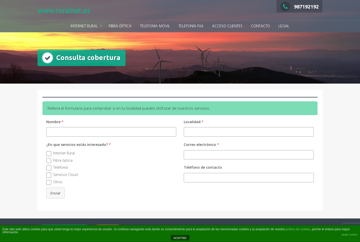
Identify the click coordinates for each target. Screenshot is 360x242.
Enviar (55, 192)
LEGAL (283, 26)
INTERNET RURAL (84, 26)
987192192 (299, 7)
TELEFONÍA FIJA (191, 26)
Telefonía (60, 167)
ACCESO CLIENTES (227, 26)
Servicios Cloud (65, 174)
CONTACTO (260, 26)
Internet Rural (64, 153)
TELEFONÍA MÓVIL (155, 26)
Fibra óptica (62, 160)
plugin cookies (350, 234)
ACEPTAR (180, 237)
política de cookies (298, 229)
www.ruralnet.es (64, 10)
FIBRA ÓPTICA (120, 26)
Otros (57, 181)
